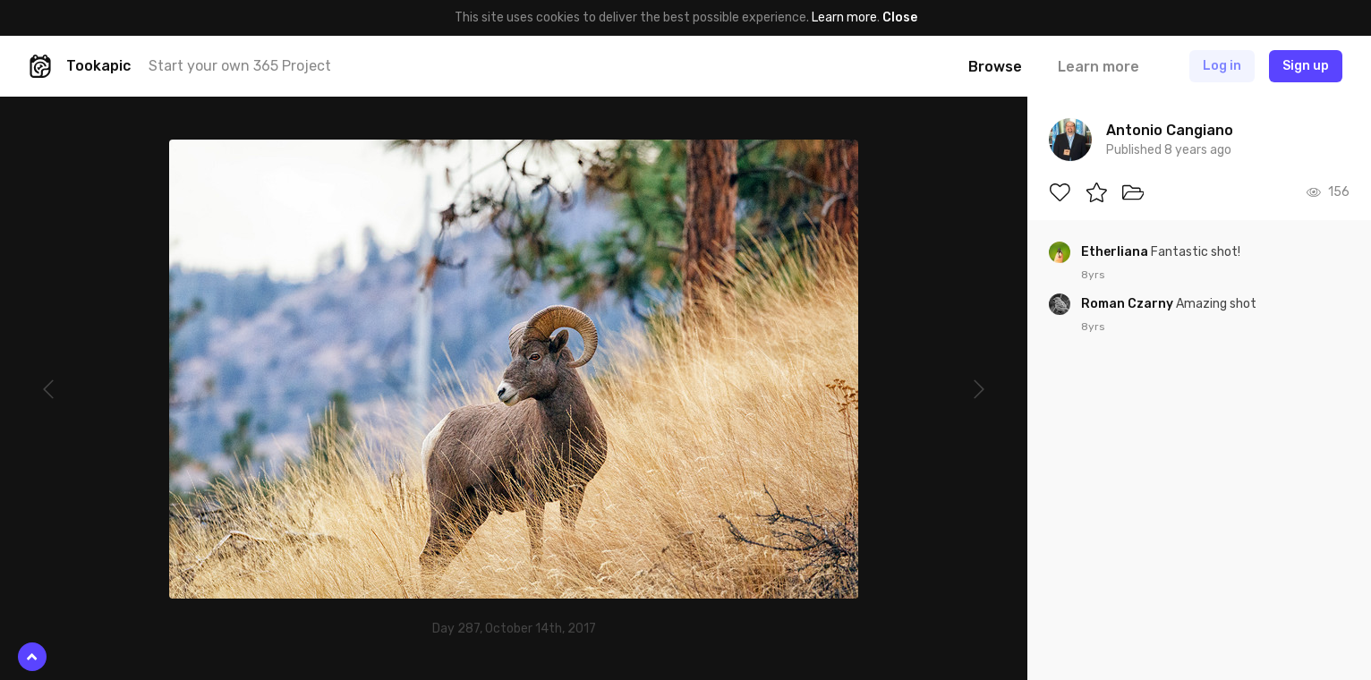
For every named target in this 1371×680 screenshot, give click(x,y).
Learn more (844, 17)
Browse (995, 66)
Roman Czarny (1128, 303)
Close (899, 17)
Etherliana (1116, 251)
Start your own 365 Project (240, 65)
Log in (1222, 65)
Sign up (1305, 65)
